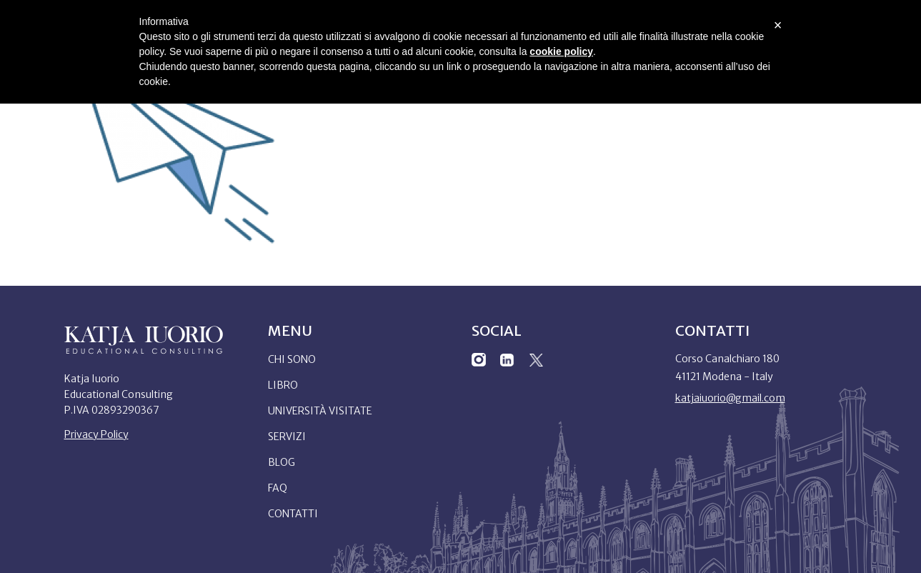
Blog (281, 462)
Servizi (287, 436)
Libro (283, 385)
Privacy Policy (96, 434)
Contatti (293, 513)
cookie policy (561, 51)
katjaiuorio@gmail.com (730, 398)
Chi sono (292, 359)
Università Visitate (320, 410)
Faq (277, 488)
